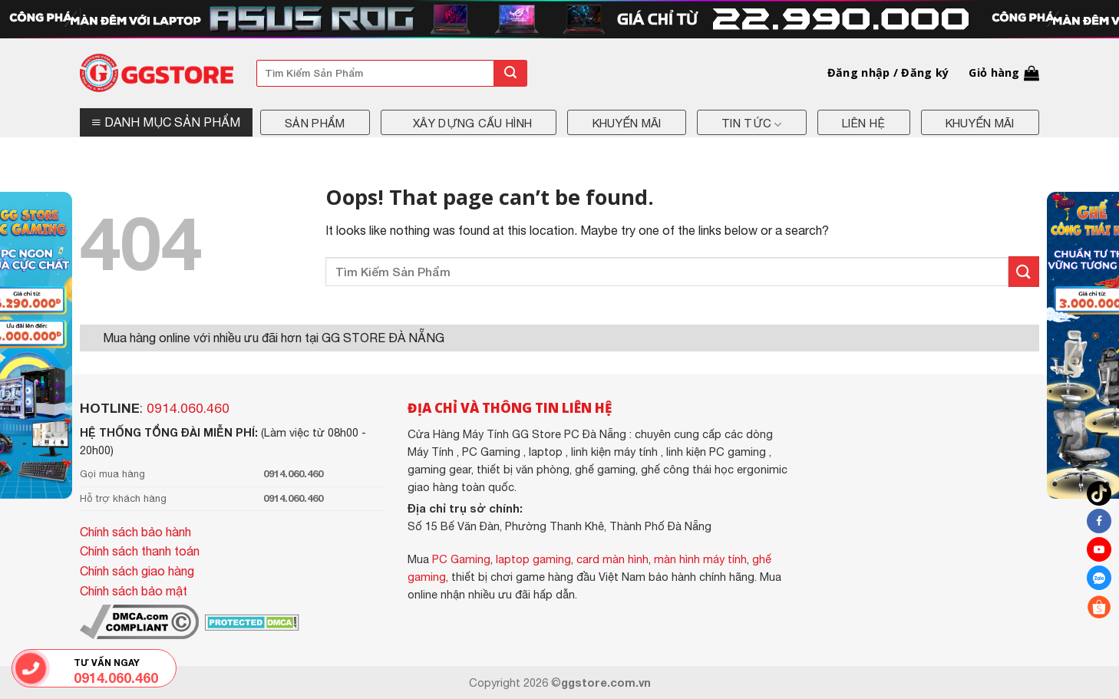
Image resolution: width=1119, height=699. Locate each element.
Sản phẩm (315, 123)
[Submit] (510, 73)
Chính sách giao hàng (137, 571)
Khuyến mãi (627, 123)
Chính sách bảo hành (135, 532)
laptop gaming (533, 558)
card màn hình (612, 558)
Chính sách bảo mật (133, 591)
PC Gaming (461, 558)
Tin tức (751, 124)
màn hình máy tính (700, 558)
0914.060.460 (188, 408)
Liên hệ (863, 123)
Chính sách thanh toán (140, 551)
